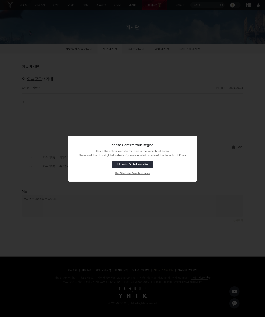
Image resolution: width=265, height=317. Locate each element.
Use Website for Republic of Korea (132, 173)
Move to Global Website (132, 164)
